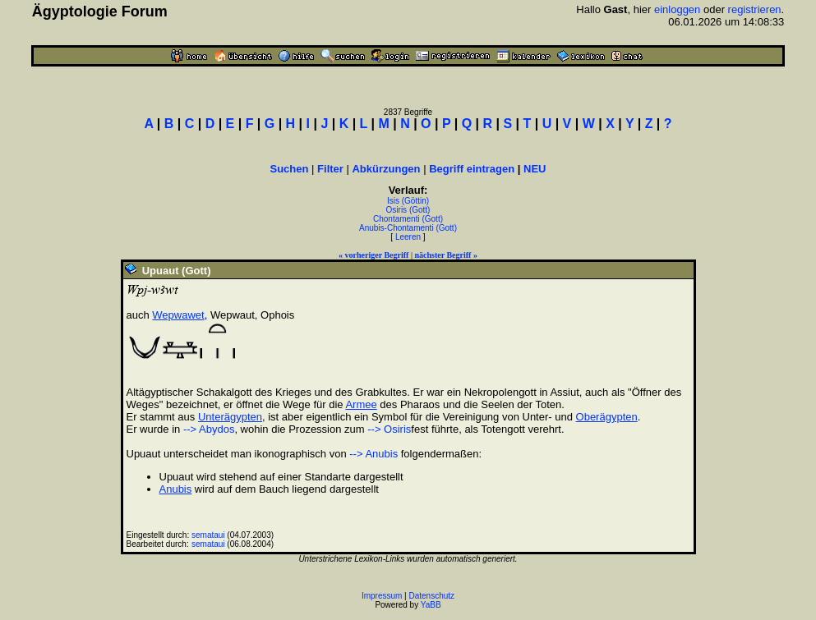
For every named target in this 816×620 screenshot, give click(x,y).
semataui (208, 535)
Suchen (289, 169)
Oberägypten (607, 417)
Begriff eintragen (471, 169)
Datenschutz (432, 595)
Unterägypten (230, 417)
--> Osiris (389, 429)
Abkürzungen (386, 169)
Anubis (175, 489)
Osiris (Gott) (408, 209)
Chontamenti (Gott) (408, 218)
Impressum (382, 595)
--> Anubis (373, 454)
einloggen (677, 9)
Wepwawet (178, 315)
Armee (360, 404)
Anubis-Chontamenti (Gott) (408, 227)
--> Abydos (209, 429)
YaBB (431, 604)
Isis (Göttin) (408, 200)
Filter (330, 169)
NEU (534, 169)
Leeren (408, 236)
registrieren (754, 9)
